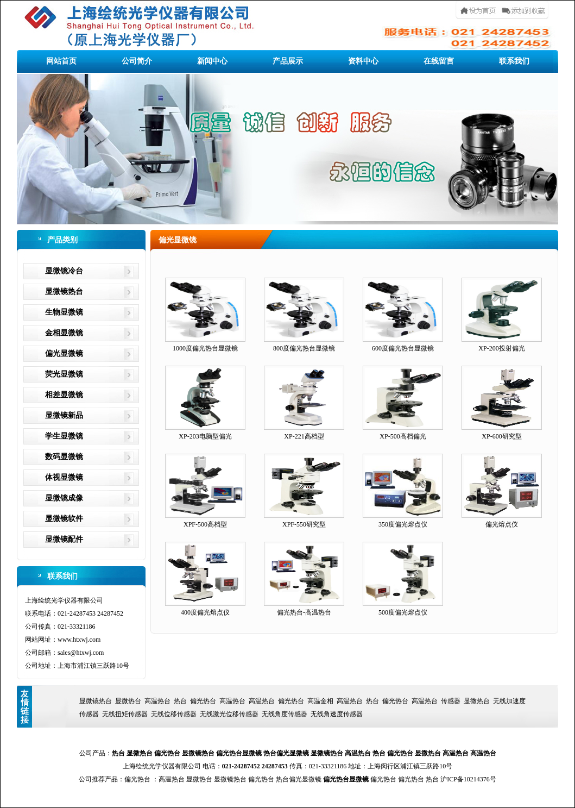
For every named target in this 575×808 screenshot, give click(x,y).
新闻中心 (212, 61)
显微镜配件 (64, 539)
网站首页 (61, 61)
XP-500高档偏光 (403, 436)
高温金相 (320, 701)
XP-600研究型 (501, 436)
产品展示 (288, 61)
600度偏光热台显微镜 (403, 348)
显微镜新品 (64, 415)
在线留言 (439, 61)
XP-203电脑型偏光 (205, 436)
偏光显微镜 (64, 353)
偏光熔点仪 (501, 524)
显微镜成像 (64, 498)
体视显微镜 (64, 477)
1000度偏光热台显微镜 (205, 348)
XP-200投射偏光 (501, 348)
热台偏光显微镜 (286, 753)
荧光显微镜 (64, 374)
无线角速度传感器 (337, 714)
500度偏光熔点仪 (402, 612)
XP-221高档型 (304, 436)
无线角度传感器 (284, 714)
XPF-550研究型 (304, 524)
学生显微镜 (64, 436)
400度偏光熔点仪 (205, 612)
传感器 (450, 701)
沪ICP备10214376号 (468, 779)
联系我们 (514, 61)
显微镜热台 (64, 291)
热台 (180, 701)
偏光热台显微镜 (239, 753)
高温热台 (157, 701)
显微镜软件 (64, 519)
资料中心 (363, 61)
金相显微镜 (64, 333)
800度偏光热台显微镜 (304, 348)
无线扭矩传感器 (125, 714)
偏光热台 (203, 701)
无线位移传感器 (174, 714)
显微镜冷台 (64, 271)
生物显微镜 (64, 312)
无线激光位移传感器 (229, 714)
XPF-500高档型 (205, 524)
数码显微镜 (64, 457)
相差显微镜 (64, 395)
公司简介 (137, 61)
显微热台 (128, 701)
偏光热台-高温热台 (304, 612)
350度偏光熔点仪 (402, 524)
